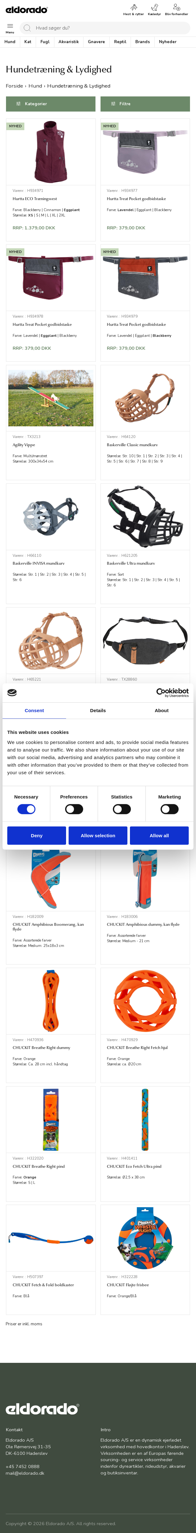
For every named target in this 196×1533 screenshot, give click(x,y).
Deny (37, 835)
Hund (35, 85)
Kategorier (36, 104)
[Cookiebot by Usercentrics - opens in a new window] (161, 692)
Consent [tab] (34, 710)
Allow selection (98, 835)
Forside (14, 85)
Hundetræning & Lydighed (78, 85)
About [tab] (161, 710)
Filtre (125, 104)
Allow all (159, 835)
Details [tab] (98, 710)
